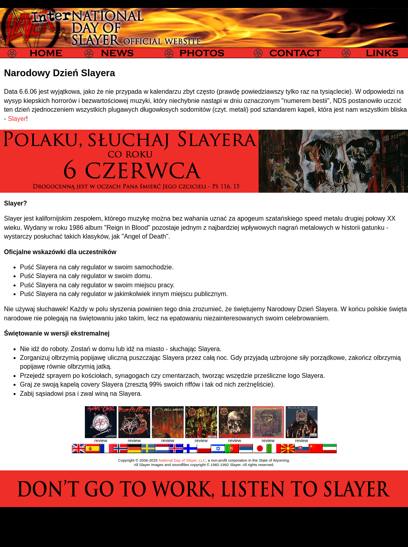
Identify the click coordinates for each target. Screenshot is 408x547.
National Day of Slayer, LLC (182, 460)
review (100, 440)
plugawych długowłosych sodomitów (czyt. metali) (178, 109)
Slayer (17, 118)
